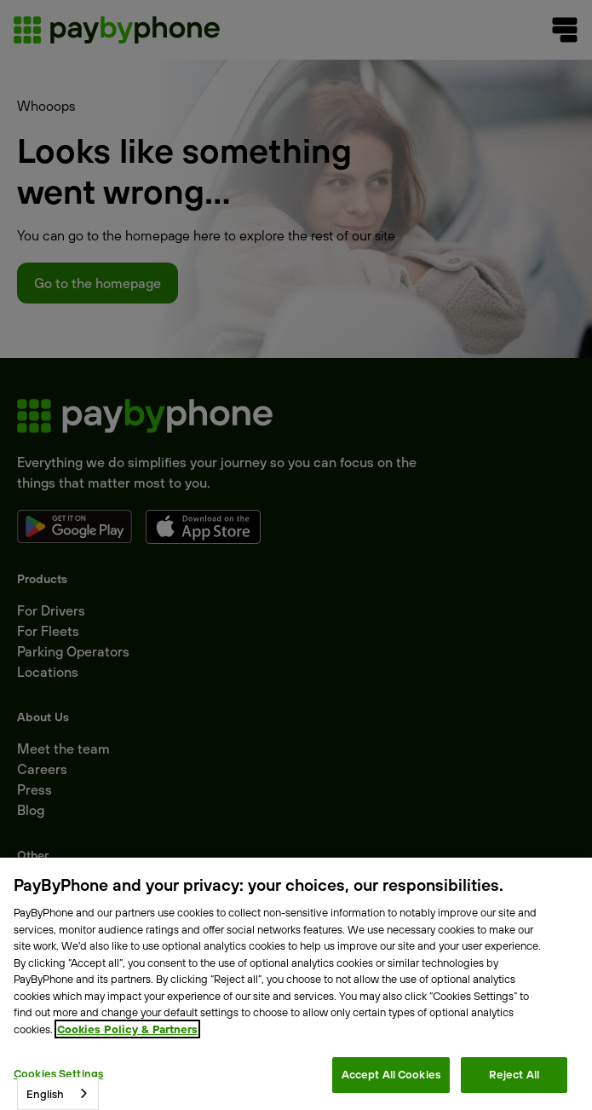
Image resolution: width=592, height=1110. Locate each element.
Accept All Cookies (391, 1074)
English (45, 1094)
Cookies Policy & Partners (127, 1029)
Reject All (514, 1074)
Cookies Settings (58, 1073)
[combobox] (58, 1093)
